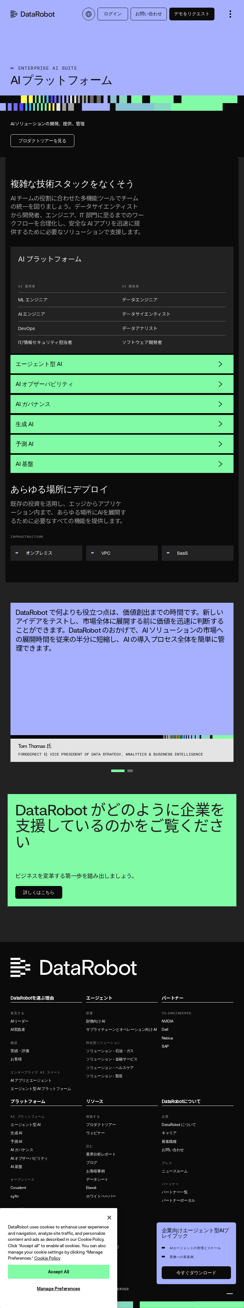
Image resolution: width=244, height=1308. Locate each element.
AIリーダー (19, 1021)
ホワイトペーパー (101, 1196)
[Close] (109, 1218)
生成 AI (119, 423)
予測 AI (119, 443)
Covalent (18, 1187)
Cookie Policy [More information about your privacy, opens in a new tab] (47, 1258)
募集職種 (169, 1141)
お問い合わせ (148, 13)
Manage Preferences (58, 1288)
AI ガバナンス (119, 403)
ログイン (113, 13)
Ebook (91, 1187)
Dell (165, 1029)
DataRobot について (179, 1124)
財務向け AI (95, 1021)
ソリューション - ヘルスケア (110, 1067)
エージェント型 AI (119, 363)
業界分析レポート (101, 1154)
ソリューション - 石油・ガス (110, 1051)
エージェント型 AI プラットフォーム (40, 1088)
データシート (97, 1179)
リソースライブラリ (102, 1247)
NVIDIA (167, 1021)
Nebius (167, 1038)
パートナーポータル (178, 1200)
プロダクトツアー (101, 1124)
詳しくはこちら (38, 892)
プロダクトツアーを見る (42, 140)
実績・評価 (19, 1051)
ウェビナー (95, 1133)
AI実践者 (17, 1029)
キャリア (169, 1133)
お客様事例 (95, 1171)
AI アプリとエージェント (30, 1080)
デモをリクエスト (192, 13)
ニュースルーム (174, 1171)
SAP (165, 1046)
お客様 (16, 1059)
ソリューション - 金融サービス (111, 1059)
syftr (14, 1196)
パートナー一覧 (174, 1192)
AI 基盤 (119, 463)
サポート (93, 1225)
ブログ (91, 1162)
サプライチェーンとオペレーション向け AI (121, 1029)
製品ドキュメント (101, 1217)
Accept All (59, 1271)
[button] (230, 14)
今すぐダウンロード (196, 1272)
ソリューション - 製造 (104, 1076)
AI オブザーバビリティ (119, 383)
